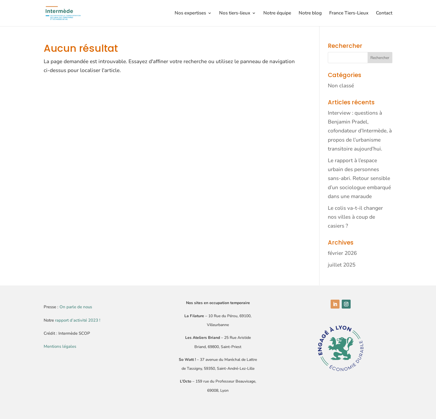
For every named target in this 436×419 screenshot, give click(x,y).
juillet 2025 (341, 264)
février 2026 (342, 253)
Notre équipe (277, 13)
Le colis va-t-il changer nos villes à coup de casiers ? (355, 217)
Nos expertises (190, 13)
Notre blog (310, 13)
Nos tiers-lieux (234, 13)
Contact (384, 13)
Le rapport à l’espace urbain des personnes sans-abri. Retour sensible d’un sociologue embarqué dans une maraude (359, 178)
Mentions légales (60, 346)
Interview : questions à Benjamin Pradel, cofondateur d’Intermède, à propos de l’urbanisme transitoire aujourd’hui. (360, 130)
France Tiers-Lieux (348, 13)
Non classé (341, 85)
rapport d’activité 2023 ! (77, 320)
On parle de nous (76, 307)
